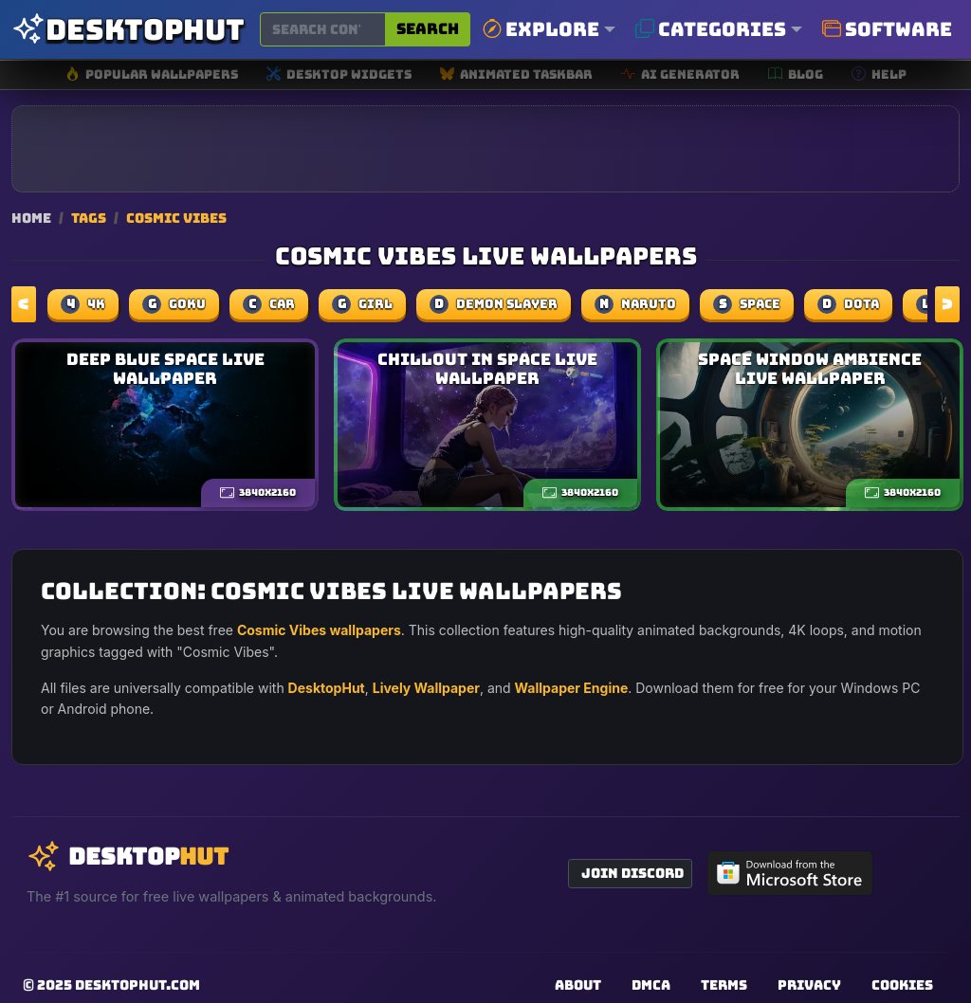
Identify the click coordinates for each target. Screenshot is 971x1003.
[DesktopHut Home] (128, 30)
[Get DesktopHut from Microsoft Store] (789, 873)
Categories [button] (710, 29)
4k (83, 304)
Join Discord (632, 873)
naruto (635, 304)
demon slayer (494, 304)
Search (427, 29)
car (269, 304)
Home (31, 218)
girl (362, 304)
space (746, 304)
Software (887, 29)
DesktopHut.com (137, 985)
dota (848, 304)
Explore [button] (541, 29)
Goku (174, 304)
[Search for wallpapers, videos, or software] (323, 29)
